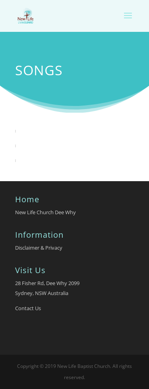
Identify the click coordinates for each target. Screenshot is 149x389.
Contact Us (28, 308)
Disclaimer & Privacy (38, 247)
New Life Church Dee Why (45, 212)
